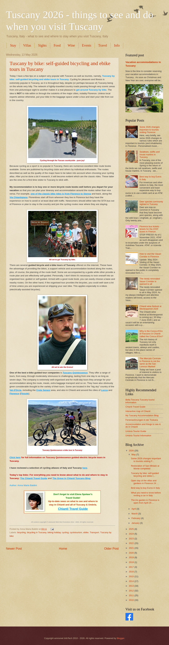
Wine (71, 45)
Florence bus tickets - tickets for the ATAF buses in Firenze (149, 229)
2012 (131, 590)
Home (63, 548)
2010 (131, 600)
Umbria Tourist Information (138, 435)
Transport (94, 532)
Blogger (120, 638)
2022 (131, 543)
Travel (102, 45)
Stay (13, 45)
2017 (131, 567)
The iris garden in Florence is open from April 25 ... (145, 501)
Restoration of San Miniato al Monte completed (145, 467)
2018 (131, 562)
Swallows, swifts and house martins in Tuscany (149, 154)
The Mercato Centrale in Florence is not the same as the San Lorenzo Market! (150, 362)
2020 (131, 553)
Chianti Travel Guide (135, 406)
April (133, 509)
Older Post (111, 548)
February (136, 518)
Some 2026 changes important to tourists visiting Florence (149, 130)
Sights (42, 45)
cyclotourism (76, 532)
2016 (131, 571)
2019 (131, 557)
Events (86, 45)
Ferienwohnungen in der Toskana (141, 420)
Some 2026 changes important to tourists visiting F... (146, 459)
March (134, 513)
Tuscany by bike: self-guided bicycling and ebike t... (145, 474)
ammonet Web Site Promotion (59, 522)
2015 (131, 576)
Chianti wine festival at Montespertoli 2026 (150, 307)
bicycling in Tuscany (36, 532)
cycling (65, 532)
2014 (131, 581)
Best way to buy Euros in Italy (145, 488)
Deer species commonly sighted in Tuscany (151, 202)
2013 (131, 586)
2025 (131, 529)
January (135, 523)
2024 (131, 534)
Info (117, 45)
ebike (86, 532)
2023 (131, 538)
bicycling (21, 532)
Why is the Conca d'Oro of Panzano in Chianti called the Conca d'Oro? (151, 334)
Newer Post (14, 548)
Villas (27, 45)
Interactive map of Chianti (137, 411)
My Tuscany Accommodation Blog (141, 415)
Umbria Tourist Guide (135, 431)
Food (57, 45)
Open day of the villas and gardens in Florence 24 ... (144, 481)
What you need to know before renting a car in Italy (146, 494)
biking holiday (54, 532)
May (133, 454)
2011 (131, 595)
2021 (131, 548)
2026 (131, 450)
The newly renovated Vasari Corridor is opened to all (149, 281)
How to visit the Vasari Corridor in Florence (150, 255)
